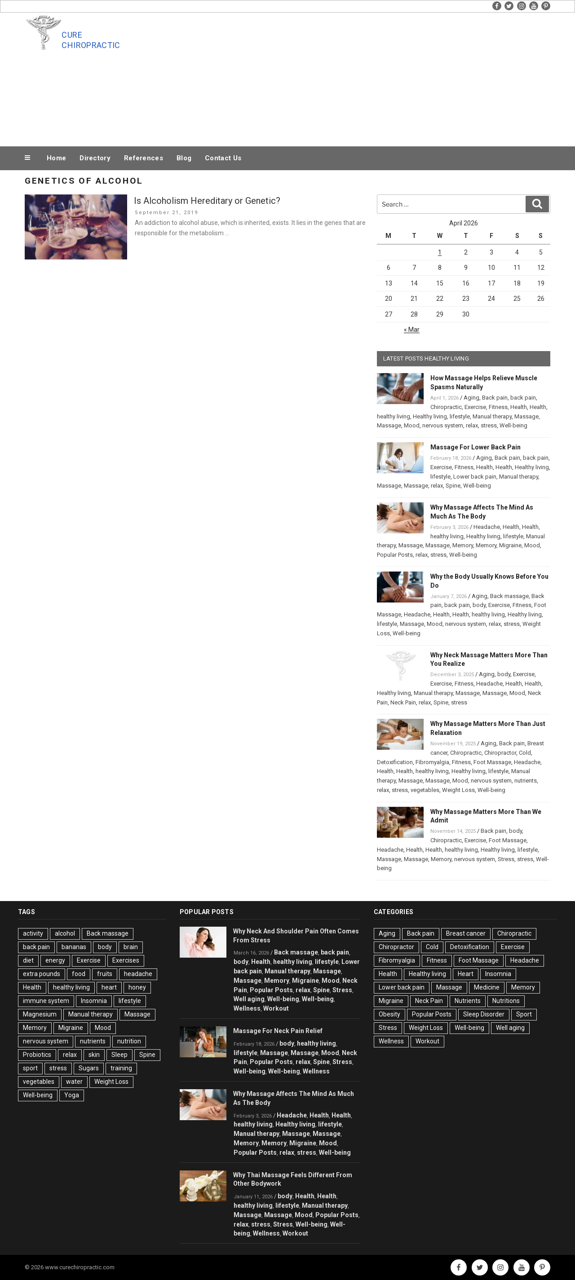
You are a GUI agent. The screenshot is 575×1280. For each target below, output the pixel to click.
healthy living (393, 416)
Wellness (247, 1008)
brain (131, 946)
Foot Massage (492, 762)
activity (33, 933)
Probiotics (37, 1054)
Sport (524, 1014)
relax (472, 425)
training (121, 1068)
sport (30, 1068)
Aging (471, 397)
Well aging (249, 999)
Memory (462, 545)
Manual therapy (492, 416)
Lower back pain (474, 476)
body (479, 605)
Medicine (487, 987)
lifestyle (460, 416)
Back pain (495, 397)
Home (56, 158)
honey (137, 987)
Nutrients (468, 1000)
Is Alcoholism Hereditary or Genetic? (207, 200)
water (74, 1081)
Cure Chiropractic (91, 40)
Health (518, 407)
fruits (104, 973)
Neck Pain (403, 702)
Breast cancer (466, 933)
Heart (465, 973)
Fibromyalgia (432, 762)
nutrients (525, 780)
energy (55, 960)
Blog (184, 158)
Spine (453, 485)
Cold (525, 752)
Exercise (475, 407)
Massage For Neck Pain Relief (278, 1030)
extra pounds (41, 973)
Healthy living (430, 416)
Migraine (510, 545)
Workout (276, 1008)
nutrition (129, 1041)
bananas (74, 946)
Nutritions (506, 1000)
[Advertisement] (377, 77)
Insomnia (94, 1000)
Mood (412, 425)
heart (109, 987)
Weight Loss (458, 790)
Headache (486, 526)
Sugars (89, 1068)
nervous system (442, 425)
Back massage (509, 596)
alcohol (65, 933)
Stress (506, 859)
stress (489, 425)
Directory (95, 158)
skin (94, 1054)
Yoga (71, 1095)
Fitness (498, 407)
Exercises (125, 960)
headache (138, 973)
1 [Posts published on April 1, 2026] (440, 252)
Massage (526, 416)
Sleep (119, 1054)
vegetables (425, 790)
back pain (523, 397)
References (143, 158)
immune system (46, 1000)
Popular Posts (395, 554)
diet (28, 960)
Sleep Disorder (483, 1014)
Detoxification (395, 762)
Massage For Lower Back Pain (475, 447)
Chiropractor (500, 752)
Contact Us (223, 158)
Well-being (513, 425)
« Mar (412, 329)
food (78, 973)
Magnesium (40, 1014)
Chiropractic (446, 407)
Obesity (389, 1014)
